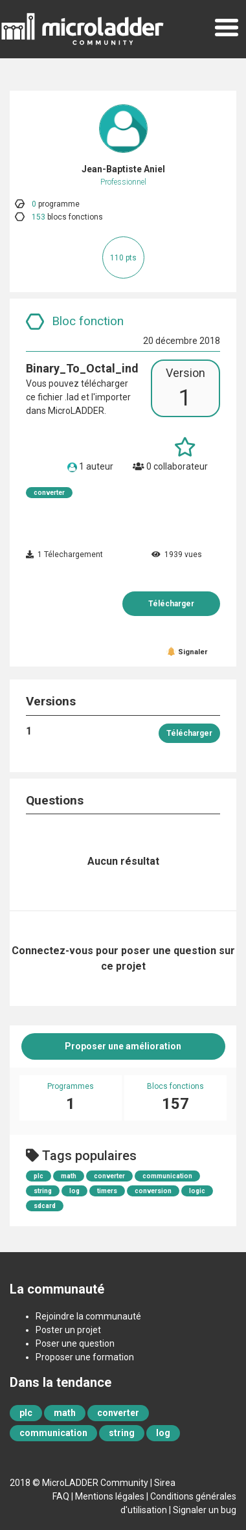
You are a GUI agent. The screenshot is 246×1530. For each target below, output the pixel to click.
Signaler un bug (204, 1510)
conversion (153, 1190)
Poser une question (75, 1343)
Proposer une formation (85, 1357)
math (68, 1176)
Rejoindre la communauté (88, 1316)
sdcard (45, 1205)
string (43, 1190)
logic (197, 1190)
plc (38, 1176)
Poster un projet (68, 1330)
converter (49, 492)
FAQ (60, 1496)
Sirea (164, 1483)
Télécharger (171, 603)
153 (38, 217)
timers (107, 1190)
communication (167, 1176)
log (74, 1190)
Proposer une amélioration (123, 1046)
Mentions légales (109, 1496)
